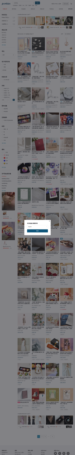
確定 (37, 230)
